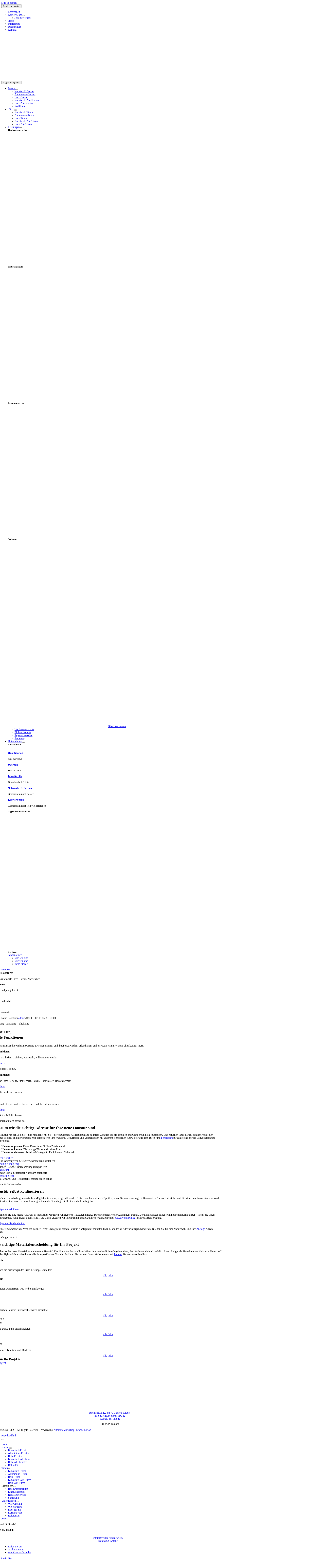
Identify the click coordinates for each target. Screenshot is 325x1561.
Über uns (13, 764)
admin (21, 1018)
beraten (118, 1254)
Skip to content (9, 2)
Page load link (9, 1435)
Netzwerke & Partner (20, 788)
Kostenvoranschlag (125, 1217)
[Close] (2, 1439)
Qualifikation (15, 753)
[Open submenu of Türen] (15, 110)
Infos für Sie (15, 776)
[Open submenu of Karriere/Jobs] (23, 15)
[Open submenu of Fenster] (17, 89)
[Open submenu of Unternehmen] (23, 742)
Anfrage (200, 1228)
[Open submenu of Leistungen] (21, 127)
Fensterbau (167, 1137)
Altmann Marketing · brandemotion (72, 1429)
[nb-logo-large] (42, 79)
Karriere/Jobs (16, 799)
